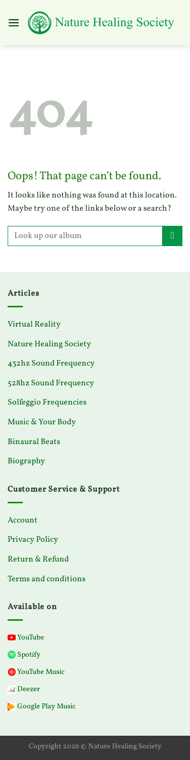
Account (22, 520)
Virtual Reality (34, 324)
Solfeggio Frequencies (47, 402)
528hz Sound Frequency (51, 383)
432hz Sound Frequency (51, 363)
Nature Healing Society (49, 344)
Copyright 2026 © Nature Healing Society (95, 746)
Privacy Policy (33, 539)
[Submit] (172, 236)
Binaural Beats (34, 442)
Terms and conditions (47, 579)
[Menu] (14, 22)
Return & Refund (38, 559)
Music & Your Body (42, 422)
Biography (26, 461)
